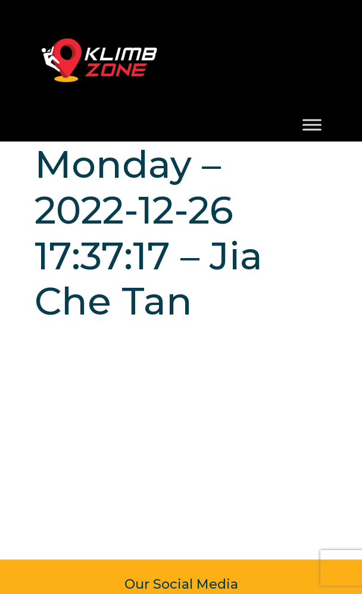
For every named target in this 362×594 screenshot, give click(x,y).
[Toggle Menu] (312, 124)
